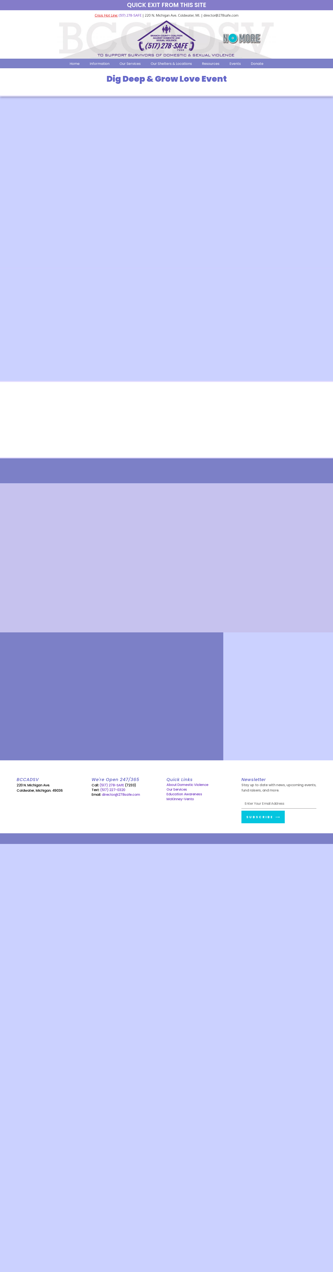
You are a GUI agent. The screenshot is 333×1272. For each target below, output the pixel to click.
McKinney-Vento (180, 799)
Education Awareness (184, 794)
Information (100, 63)
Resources (210, 63)
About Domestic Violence (187, 784)
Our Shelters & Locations (171, 63)
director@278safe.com (121, 794)
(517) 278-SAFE (130, 15)
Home (75, 63)
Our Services (130, 63)
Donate (257, 63)
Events (235, 63)
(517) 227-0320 (112, 790)
